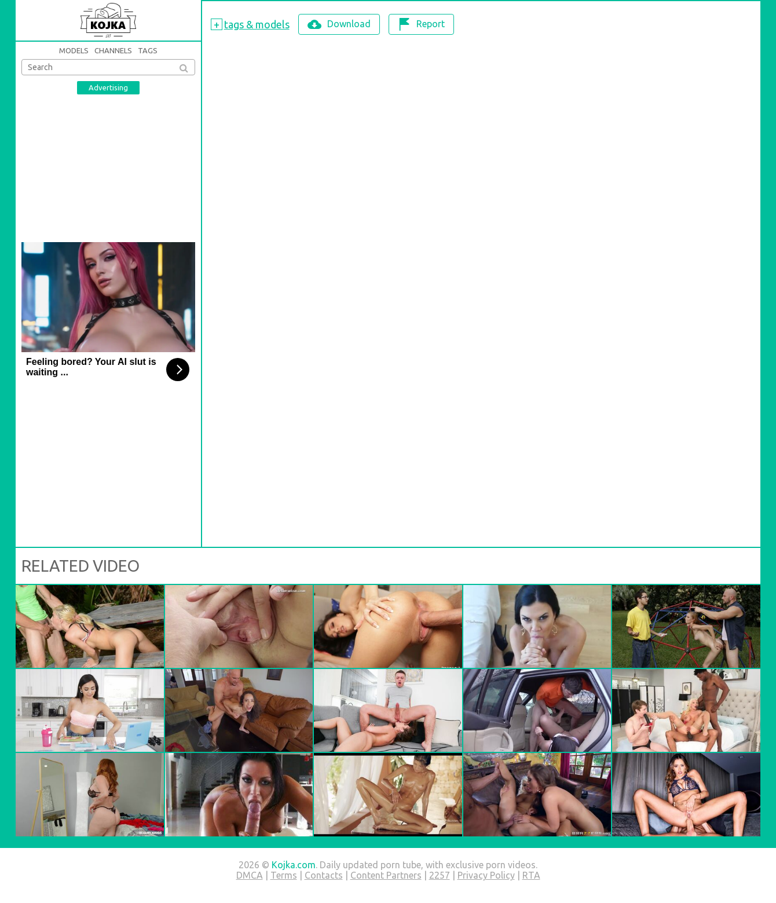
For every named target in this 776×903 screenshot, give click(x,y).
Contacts (324, 875)
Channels (113, 50)
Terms (283, 875)
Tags (148, 50)
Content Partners (386, 875)
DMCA (249, 875)
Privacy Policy (486, 875)
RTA (531, 875)
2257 (439, 875)
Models (74, 50)
